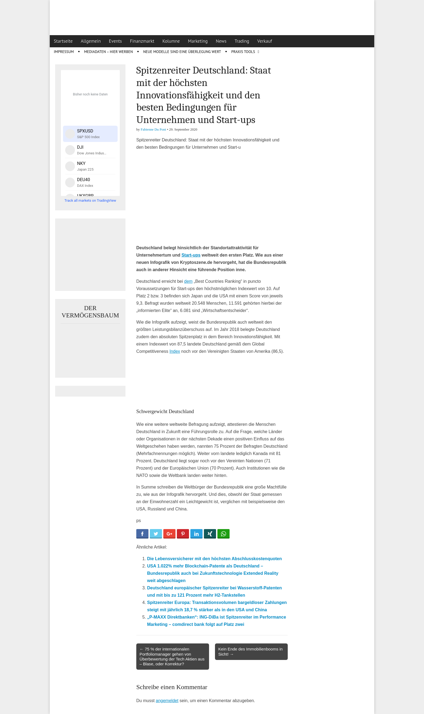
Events (115, 41)
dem (188, 281)
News (221, 41)
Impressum (64, 51)
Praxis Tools (243, 51)
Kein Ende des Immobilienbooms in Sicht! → (250, 651)
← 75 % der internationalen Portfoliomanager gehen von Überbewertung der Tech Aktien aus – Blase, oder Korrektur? (172, 656)
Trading (242, 41)
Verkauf (264, 41)
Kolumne (171, 41)
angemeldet (167, 700)
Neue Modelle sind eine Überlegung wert (182, 51)
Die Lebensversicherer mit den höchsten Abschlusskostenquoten (214, 558)
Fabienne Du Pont (153, 129)
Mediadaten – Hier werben (108, 51)
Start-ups (190, 255)
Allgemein (91, 41)
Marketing (198, 41)
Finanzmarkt (142, 41)
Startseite (63, 41)
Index (175, 351)
